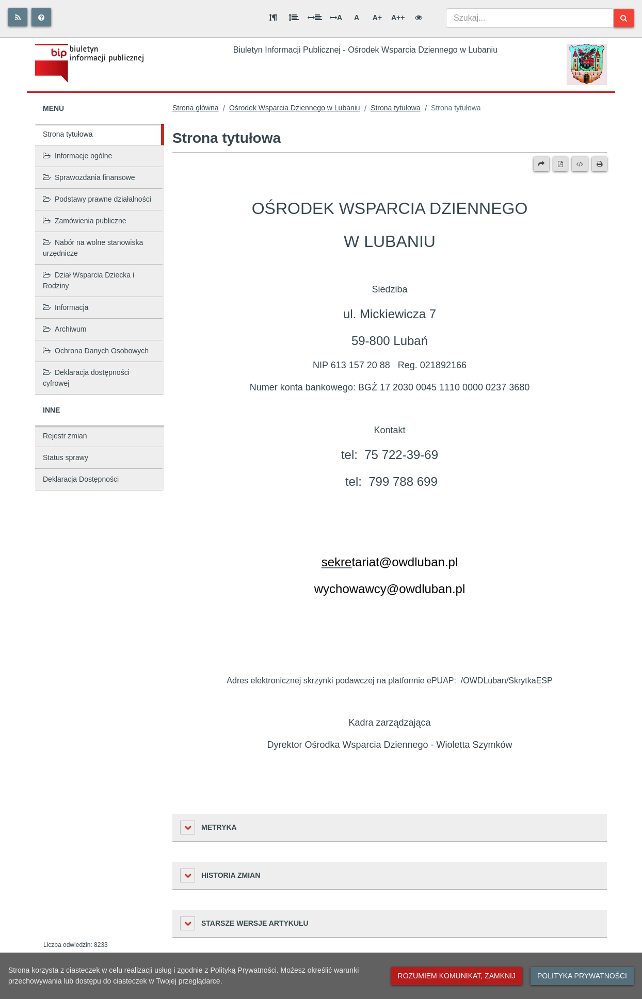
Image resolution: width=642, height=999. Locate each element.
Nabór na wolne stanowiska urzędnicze (93, 247)
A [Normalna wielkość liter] (356, 17)
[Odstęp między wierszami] (293, 17)
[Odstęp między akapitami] (273, 17)
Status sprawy (65, 457)
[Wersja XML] (580, 164)
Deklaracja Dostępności (81, 479)
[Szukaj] (624, 18)
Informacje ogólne (77, 156)
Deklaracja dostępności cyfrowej (86, 377)
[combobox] (529, 18)
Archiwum (64, 329)
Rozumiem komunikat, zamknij (457, 976)
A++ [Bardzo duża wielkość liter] (398, 17)
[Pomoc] (41, 17)
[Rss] (17, 17)
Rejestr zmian (65, 436)
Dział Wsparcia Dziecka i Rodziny (88, 280)
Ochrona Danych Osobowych (96, 351)
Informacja (65, 307)
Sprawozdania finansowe (89, 177)
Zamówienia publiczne (84, 221)
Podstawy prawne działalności (97, 199)
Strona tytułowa (68, 134)
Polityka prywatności (582, 976)
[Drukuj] (599, 164)
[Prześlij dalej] (541, 164)
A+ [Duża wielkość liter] (377, 17)
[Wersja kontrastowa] (418, 17)
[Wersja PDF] (560, 164)
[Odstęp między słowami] (315, 17)
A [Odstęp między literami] (336, 17)
